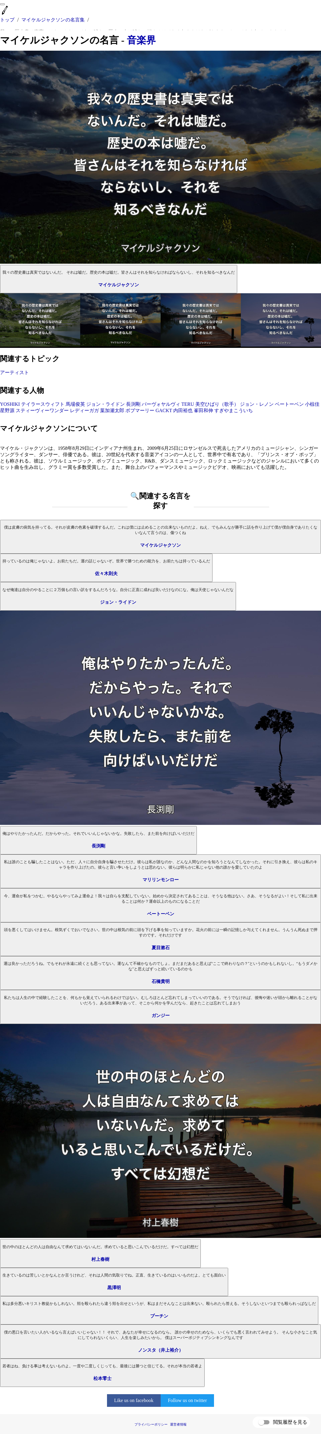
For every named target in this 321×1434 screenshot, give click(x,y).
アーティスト (14, 372)
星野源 (7, 410)
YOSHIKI (10, 404)
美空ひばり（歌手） (217, 404)
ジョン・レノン (257, 404)
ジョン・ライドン (105, 404)
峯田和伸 (203, 410)
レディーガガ (84, 410)
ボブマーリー (139, 410)
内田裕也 (183, 410)
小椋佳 (312, 404)
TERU (187, 404)
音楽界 (141, 40)
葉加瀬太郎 (112, 410)
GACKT (164, 410)
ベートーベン (289, 404)
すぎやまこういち (233, 410)
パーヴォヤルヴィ (161, 404)
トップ (7, 20)
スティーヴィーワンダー (42, 410)
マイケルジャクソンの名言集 (53, 20)
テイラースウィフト (43, 404)
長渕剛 (133, 404)
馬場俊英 (75, 404)
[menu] (2, 4)
